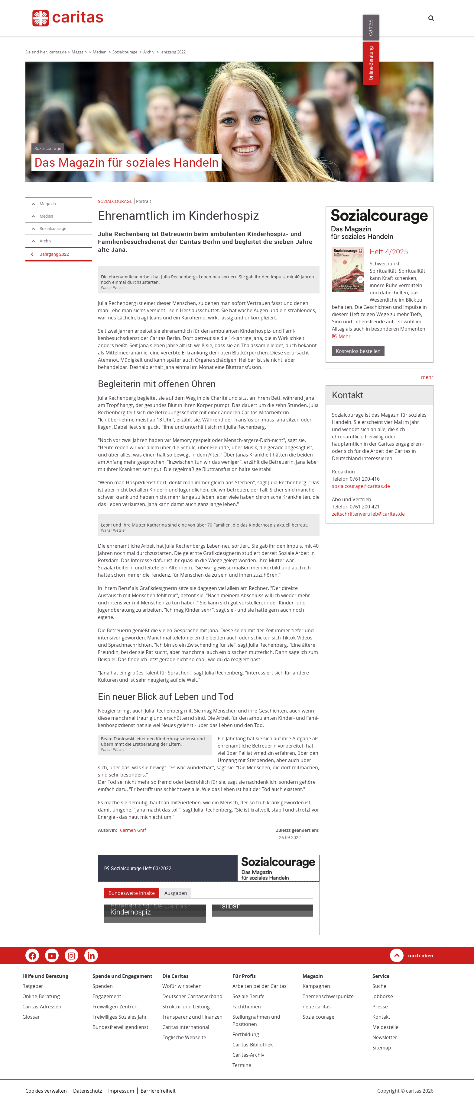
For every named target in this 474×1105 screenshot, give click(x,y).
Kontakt (381, 1017)
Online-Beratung (41, 996)
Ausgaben (175, 893)
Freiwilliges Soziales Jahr (120, 1017)
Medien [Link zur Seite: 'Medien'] (100, 52)
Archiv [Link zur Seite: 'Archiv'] (149, 52)
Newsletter (384, 1037)
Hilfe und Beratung (174, 17)
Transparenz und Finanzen (192, 1017)
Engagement (107, 996)
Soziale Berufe (248, 996)
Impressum (121, 1090)
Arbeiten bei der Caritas (259, 986)
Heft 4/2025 (389, 252)
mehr (427, 377)
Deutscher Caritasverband (192, 996)
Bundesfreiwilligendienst (120, 1027)
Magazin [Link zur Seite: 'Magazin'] (80, 52)
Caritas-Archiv (248, 1055)
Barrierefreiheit (158, 1090)
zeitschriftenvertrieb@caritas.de (368, 514)
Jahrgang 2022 (54, 254)
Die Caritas (290, 17)
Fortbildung (245, 1034)
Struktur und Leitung (186, 1006)
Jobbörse (382, 996)
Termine (241, 1065)
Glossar (31, 1017)
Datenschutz (87, 1090)
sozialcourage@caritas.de (361, 486)
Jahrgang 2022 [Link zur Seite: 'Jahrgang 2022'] (173, 52)
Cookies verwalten (46, 1090)
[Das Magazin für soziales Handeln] (229, 122)
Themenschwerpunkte (328, 996)
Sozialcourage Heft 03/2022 (141, 868)
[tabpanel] (229, 122)
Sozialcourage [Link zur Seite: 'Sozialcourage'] (125, 52)
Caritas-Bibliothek (252, 1044)
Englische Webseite (184, 1037)
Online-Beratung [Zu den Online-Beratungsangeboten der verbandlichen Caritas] (466, 63)
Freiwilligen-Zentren (115, 1006)
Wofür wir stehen (182, 986)
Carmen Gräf (133, 830)
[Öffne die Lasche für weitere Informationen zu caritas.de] (466, 27)
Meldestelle (385, 1027)
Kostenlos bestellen (358, 351)
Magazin (263, 17)
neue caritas (317, 1006)
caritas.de (146, 17)
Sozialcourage (318, 1017)
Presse (341, 17)
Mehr (345, 336)
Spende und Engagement (224, 17)
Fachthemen (246, 1006)
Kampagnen (316, 986)
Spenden (103, 986)
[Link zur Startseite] (78, 18)
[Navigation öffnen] (31, 254)
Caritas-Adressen (41, 1006)
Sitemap (381, 1047)
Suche (431, 18)
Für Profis (317, 17)
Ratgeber (32, 986)
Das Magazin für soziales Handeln (126, 162)
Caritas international (185, 1027)
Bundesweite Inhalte (132, 893)
